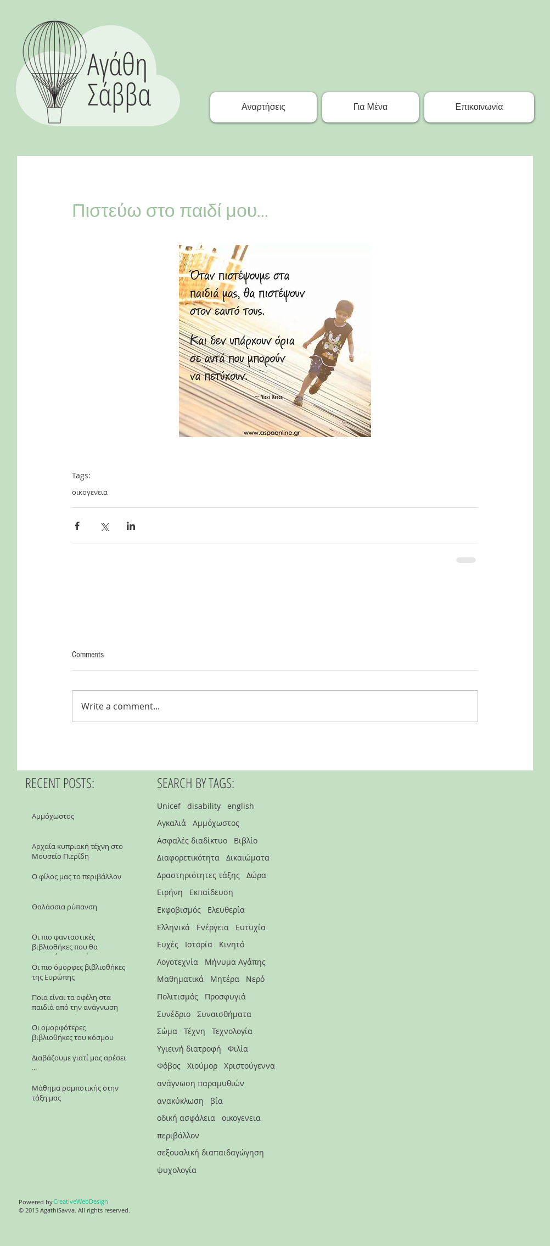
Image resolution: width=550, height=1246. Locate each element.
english (240, 806)
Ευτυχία (250, 927)
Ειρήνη (170, 892)
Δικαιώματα (248, 857)
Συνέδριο (173, 1014)
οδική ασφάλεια (186, 1118)
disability (204, 806)
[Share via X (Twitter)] (104, 526)
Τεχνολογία (232, 1031)
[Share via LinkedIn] (131, 526)
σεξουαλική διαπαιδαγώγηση (210, 1152)
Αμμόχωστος (216, 823)
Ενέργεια (213, 927)
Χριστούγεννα (249, 1065)
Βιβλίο (245, 840)
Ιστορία (198, 944)
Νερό (255, 979)
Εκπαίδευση (211, 892)
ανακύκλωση (180, 1101)
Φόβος (169, 1065)
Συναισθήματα (224, 1014)
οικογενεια (90, 492)
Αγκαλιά (171, 823)
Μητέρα (224, 979)
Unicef (169, 806)
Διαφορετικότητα (188, 857)
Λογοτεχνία (177, 962)
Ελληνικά (173, 927)
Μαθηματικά (180, 979)
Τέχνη (194, 1031)
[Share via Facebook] (77, 526)
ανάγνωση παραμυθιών (200, 1083)
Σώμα (167, 1031)
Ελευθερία (226, 909)
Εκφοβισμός (179, 909)
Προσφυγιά (225, 996)
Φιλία (238, 1048)
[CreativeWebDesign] (80, 1201)
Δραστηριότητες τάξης (198, 875)
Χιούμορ (202, 1065)
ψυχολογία (177, 1170)
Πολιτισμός (177, 996)
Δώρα (256, 875)
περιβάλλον (178, 1135)
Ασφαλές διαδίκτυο (192, 840)
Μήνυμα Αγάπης (235, 962)
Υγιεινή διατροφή (189, 1048)
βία (216, 1101)
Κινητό (231, 944)
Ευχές (167, 944)
